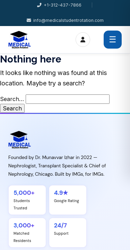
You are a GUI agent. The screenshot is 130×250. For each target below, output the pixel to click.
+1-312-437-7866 (59, 5)
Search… (12, 98)
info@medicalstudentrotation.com (65, 20)
